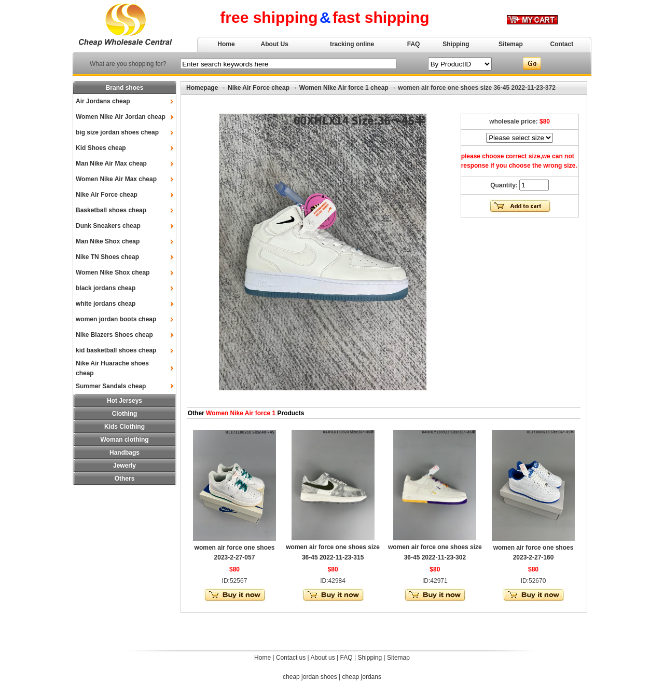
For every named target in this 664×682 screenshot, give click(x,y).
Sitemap (511, 44)
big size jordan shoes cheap (117, 132)
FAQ (413, 44)
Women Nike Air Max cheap (116, 179)
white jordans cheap (105, 303)
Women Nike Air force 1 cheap (344, 87)
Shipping (455, 44)
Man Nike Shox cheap (108, 241)
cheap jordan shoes (310, 676)
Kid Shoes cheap (101, 148)
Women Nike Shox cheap (112, 272)
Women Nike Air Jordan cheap (120, 116)
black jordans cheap (105, 288)
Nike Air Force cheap (106, 194)
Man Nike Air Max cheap (111, 163)
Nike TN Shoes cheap (107, 257)
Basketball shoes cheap (111, 210)
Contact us (291, 657)
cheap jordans (361, 676)
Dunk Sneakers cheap (108, 225)
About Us (274, 44)
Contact (562, 44)
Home (225, 44)
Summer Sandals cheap (111, 386)
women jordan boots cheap (116, 319)
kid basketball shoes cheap (116, 350)
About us (322, 657)
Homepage (202, 87)
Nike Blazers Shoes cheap (114, 334)
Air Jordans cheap (103, 101)
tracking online (352, 44)
